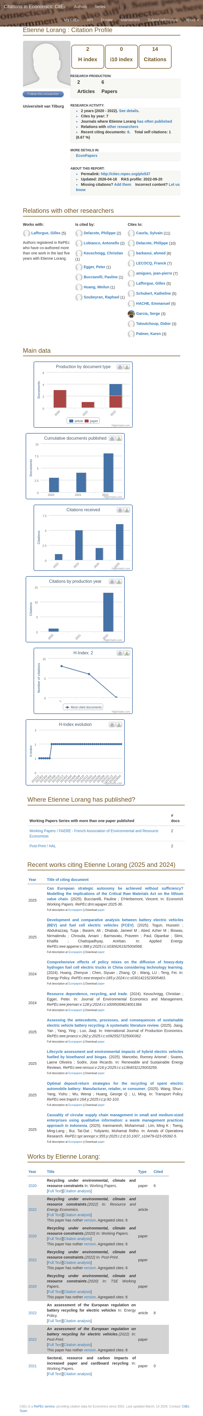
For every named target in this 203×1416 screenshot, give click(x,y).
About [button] (192, 20)
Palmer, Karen (148, 334)
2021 (33, 1366)
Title (53, 1172)
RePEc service (44, 1406)
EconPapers (87, 155)
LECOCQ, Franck (151, 263)
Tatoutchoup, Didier (153, 323)
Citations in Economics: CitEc (35, 6)
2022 (33, 1209)
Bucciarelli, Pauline (101, 277)
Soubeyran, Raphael (101, 297)
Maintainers (130, 20)
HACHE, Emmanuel (153, 303)
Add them (122, 184)
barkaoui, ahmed (150, 253)
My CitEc (71, 20)
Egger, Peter (94, 267)
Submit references (163, 20)
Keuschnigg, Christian (103, 253)
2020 (33, 1186)
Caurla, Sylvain (149, 233)
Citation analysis (77, 1191)
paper (101, 909)
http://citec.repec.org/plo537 (125, 174)
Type (144, 1172)
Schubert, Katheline (153, 293)
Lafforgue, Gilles (45, 233)
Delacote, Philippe (100, 233)
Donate (107, 20)
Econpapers (75, 909)
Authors (80, 7)
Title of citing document (70, 879)
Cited (161, 1172)
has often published (154, 121)
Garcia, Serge (148, 313)
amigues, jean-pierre (154, 273)
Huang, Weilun (96, 287)
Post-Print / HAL (43, 846)
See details (128, 111)
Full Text (55, 1191)
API (90, 20)
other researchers (122, 127)
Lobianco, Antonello (101, 243)
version (90, 1220)
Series (100, 7)
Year (35, 879)
